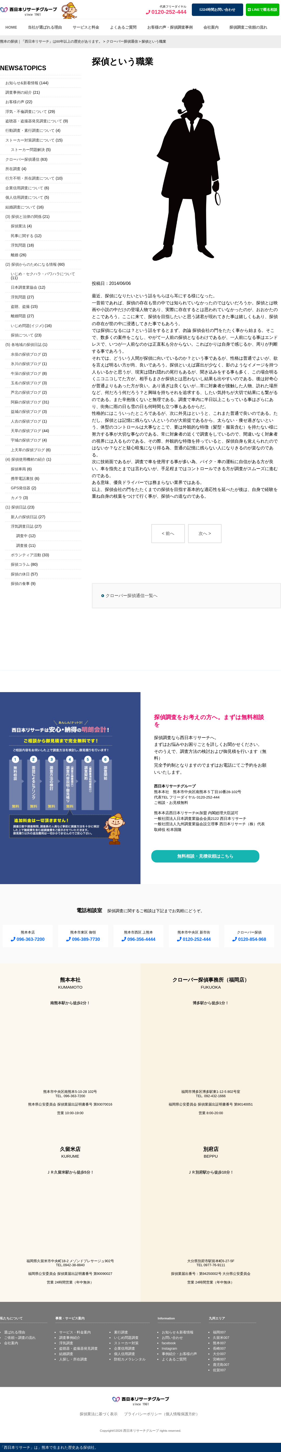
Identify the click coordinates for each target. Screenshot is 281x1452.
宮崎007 (219, 1359)
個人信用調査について (24, 197)
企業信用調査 (124, 1348)
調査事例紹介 (69, 1338)
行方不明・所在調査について (30, 178)
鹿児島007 (221, 1365)
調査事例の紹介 (18, 92)
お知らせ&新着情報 (21, 83)
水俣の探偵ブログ (26, 354)
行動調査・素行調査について (30, 130)
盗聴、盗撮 (20, 306)
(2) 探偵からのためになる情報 (31, 264)
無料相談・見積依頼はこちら (205, 856)
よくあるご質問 (123, 27)
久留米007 (221, 1338)
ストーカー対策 (126, 1343)
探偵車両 (18, 469)
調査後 (22, 545)
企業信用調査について (24, 188)
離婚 (14, 255)
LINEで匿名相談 (262, 10)
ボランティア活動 (26, 555)
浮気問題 (18, 245)
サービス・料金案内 (75, 1332)
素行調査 (121, 1332)
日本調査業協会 (24, 287)
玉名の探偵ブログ (26, 383)
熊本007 (219, 1343)
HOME (11, 27)
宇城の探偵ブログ (26, 440)
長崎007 (219, 1348)
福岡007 (219, 1332)
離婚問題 (18, 316)
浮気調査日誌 (22, 526)
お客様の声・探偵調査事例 (170, 27)
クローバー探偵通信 (22, 159)
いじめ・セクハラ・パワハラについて (43, 274)
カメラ (16, 498)
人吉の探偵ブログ (26, 421)
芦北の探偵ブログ (26, 392)
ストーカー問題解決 (28, 149)
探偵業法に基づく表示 (99, 1414)
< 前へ (168, 533)
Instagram (169, 1348)
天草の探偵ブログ (26, 431)
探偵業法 (18, 226)
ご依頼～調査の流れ (20, 1338)
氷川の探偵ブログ (26, 364)
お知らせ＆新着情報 (177, 1332)
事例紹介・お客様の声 (179, 1354)
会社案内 (211, 27)
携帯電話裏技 (22, 478)
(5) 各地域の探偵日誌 (23, 344)
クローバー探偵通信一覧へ (132, 595)
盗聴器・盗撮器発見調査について (33, 121)
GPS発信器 (20, 488)
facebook (169, 1343)
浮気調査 (66, 1343)
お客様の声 (14, 102)
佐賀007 (219, 1370)
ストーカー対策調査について (30, 140)
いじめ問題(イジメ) (27, 326)
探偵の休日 (20, 574)
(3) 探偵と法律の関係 (23, 216)
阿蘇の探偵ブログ (26, 402)
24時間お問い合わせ (217, 10)
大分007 (219, 1354)
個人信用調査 (124, 1354)
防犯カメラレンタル (130, 1359)
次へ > (205, 533)
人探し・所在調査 (73, 1359)
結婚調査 (66, 1354)
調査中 (22, 536)
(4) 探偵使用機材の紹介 (25, 459)
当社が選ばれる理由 (45, 27)
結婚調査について (20, 207)
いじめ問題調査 (126, 1338)
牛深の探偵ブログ (26, 373)
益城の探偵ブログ (26, 411)
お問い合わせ (172, 1338)
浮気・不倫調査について (26, 111)
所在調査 (13, 169)
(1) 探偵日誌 (15, 507)
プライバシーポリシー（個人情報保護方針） (162, 1414)
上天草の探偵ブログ (28, 450)
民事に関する (22, 236)
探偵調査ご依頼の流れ (248, 27)
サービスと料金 (86, 27)
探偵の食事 (20, 583)
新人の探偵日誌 (24, 517)
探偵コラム (20, 564)
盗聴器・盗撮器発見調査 (78, 1348)
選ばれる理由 (14, 1332)
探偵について (22, 335)
